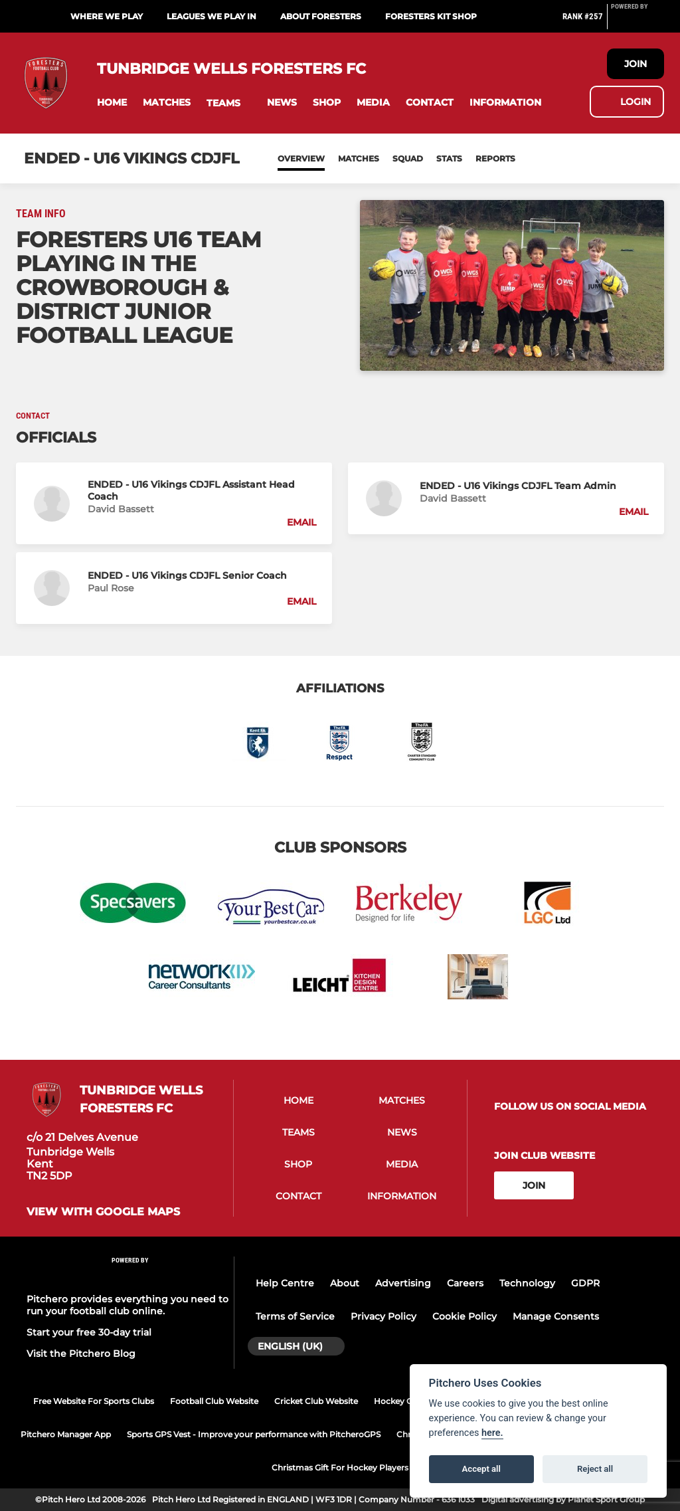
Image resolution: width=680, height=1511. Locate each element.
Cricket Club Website (316, 1401)
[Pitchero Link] (637, 22)
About (344, 1283)
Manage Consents (556, 1316)
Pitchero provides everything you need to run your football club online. (127, 1305)
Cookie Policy (464, 1316)
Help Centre (285, 1283)
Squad (407, 158)
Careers (465, 1283)
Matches (358, 158)
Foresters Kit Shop (431, 16)
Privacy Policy (383, 1316)
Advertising (403, 1283)
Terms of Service (295, 1316)
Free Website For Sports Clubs (93, 1401)
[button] (112, 103)
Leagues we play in (211, 16)
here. (492, 1433)
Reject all (595, 1469)
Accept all (481, 1469)
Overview (301, 158)
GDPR (585, 1283)
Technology (527, 1283)
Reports (495, 158)
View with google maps (103, 1212)
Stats (449, 158)
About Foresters (320, 16)
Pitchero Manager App (66, 1434)
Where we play (106, 16)
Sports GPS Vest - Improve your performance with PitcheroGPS (254, 1434)
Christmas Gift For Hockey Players (340, 1467)
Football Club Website (214, 1401)
